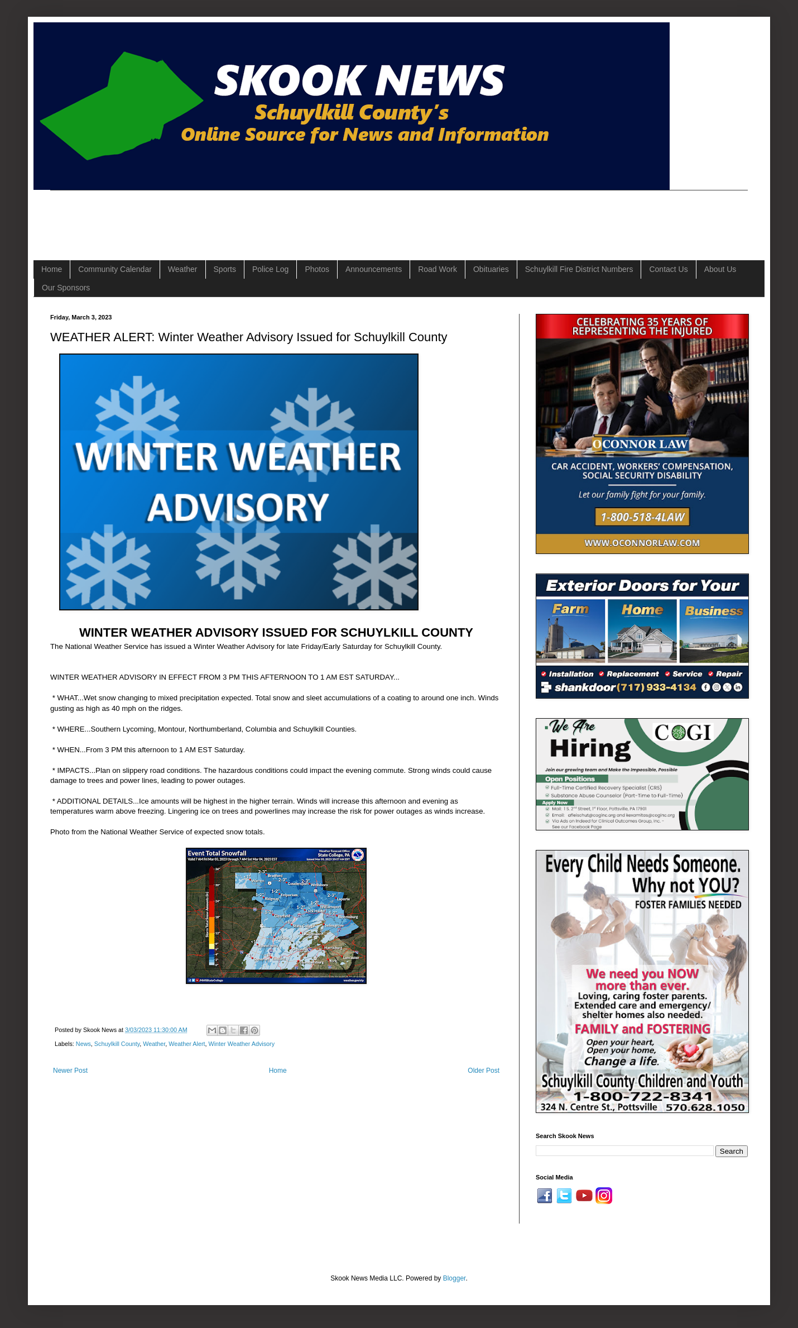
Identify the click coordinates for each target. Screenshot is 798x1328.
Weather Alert (187, 1043)
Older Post (483, 1070)
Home (51, 269)
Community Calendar (115, 269)
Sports (225, 269)
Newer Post (70, 1070)
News (83, 1043)
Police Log (270, 269)
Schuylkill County (117, 1043)
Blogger (454, 1278)
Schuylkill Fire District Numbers (579, 269)
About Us (720, 269)
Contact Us (668, 269)
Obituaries (491, 269)
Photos (317, 269)
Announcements (373, 269)
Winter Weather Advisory (241, 1043)
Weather (183, 269)
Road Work (437, 269)
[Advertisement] (253, 215)
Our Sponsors (66, 287)
